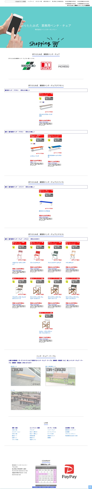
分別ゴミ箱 (14, 433)
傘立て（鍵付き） (34, 432)
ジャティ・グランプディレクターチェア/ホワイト (45, 332)
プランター (32, 430)
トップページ (31, 1)
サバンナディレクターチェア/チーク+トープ (54, 297)
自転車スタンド (51, 435)
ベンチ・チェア (51, 430)
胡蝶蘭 (49, 437)
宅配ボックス (33, 439)
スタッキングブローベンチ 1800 (45, 115)
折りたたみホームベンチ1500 (54, 156)
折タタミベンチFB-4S (44, 211)
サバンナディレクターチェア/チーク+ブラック (72, 297)
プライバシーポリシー (70, 433)
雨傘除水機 (32, 435)
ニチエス (52, 487)
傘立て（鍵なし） (34, 433)
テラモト (36, 487)
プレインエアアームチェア (54, 262)
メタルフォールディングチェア (18, 263)
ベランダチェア (69, 262)
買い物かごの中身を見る (57, 1)
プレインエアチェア (35, 262)
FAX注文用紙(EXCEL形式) (83, 1)
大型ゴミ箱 (14, 430)
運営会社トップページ (70, 430)
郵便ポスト (32, 437)
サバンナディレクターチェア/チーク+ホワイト (36, 297)
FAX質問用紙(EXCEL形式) (83, 3)
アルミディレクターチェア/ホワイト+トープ (19, 297)
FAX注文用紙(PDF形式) (70, 1)
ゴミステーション (16, 432)
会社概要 (67, 432)
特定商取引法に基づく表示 (71, 435)
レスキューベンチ (34, 156)
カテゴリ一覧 (39, 1)
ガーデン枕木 (51, 433)
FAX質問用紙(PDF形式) (70, 3)
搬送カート (14, 435)
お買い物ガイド (47, 1)
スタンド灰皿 (15, 439)
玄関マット (14, 437)
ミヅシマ (44, 487)
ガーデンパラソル (52, 432)
